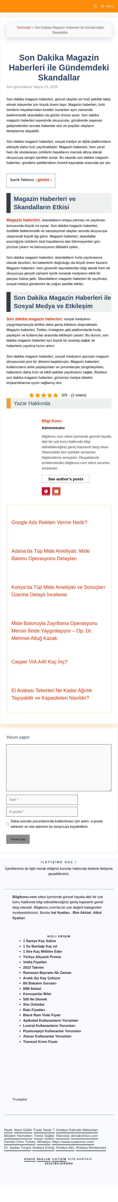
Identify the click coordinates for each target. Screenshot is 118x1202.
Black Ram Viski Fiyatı (41, 1015)
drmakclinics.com (84, 1136)
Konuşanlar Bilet (37, 994)
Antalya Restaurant (91, 1148)
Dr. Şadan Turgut (17, 1148)
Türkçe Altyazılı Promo (42, 957)
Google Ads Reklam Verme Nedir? (49, 522)
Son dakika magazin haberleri (34, 319)
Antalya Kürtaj (43, 1148)
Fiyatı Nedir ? (44, 1130)
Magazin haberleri (23, 220)
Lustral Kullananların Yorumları (49, 1026)
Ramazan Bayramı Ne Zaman (47, 973)
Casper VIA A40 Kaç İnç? (39, 661)
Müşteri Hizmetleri (18, 1136)
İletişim (59, 1159)
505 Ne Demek (35, 999)
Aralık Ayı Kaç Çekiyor (41, 978)
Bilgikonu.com (24, 897)
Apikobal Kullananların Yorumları (51, 1020)
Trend (38, 1136)
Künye (30, 1159)
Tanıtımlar (23, 27)
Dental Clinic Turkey (20, 1142)
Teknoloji (62, 1136)
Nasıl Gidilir (23, 1130)
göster (43, 179)
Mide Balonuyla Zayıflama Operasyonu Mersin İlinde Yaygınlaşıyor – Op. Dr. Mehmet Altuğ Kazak (54, 630)
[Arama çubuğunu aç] (95, 6)
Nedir (8, 1130)
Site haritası (80, 1159)
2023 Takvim (33, 967)
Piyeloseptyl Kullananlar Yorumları (52, 1031)
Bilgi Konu (51, 421)
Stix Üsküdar (34, 1004)
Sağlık (49, 1136)
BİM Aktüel (32, 989)
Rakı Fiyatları (34, 1010)
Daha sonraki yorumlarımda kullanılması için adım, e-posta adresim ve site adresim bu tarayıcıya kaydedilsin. (57, 824)
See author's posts (65, 479)
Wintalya (43, 1142)
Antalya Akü (65, 1148)
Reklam (44, 1159)
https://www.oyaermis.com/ (73, 1142)
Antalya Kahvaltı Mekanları (77, 1130)
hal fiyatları (60, 913)
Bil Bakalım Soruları (40, 983)
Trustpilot (19, 1099)
